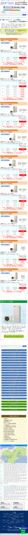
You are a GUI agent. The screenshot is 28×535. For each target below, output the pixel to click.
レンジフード (10, 516)
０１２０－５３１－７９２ (6, 504)
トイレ (22, 515)
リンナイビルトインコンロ (18, 514)
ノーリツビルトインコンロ (7, 515)
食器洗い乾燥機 (16, 516)
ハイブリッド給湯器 (10, 517)
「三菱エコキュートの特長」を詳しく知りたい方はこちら (13, 336)
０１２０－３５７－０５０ (19, 504)
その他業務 (14, 526)
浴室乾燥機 (21, 516)
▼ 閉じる (23, 526)
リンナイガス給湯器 (6, 513)
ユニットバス (17, 517)
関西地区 (23, 530)
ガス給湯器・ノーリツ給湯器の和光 (14, 527)
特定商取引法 (9, 526)
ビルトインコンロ (19, 521)
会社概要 (4, 526)
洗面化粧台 (4, 516)
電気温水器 (11, 514)
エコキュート (6, 514)
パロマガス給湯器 (20, 513)
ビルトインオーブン (6, 522)
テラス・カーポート (16, 523)
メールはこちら (24, 55)
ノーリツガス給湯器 (13, 513)
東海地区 (23, 532)
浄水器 (23, 522)
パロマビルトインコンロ (16, 515)
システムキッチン (12, 521)
